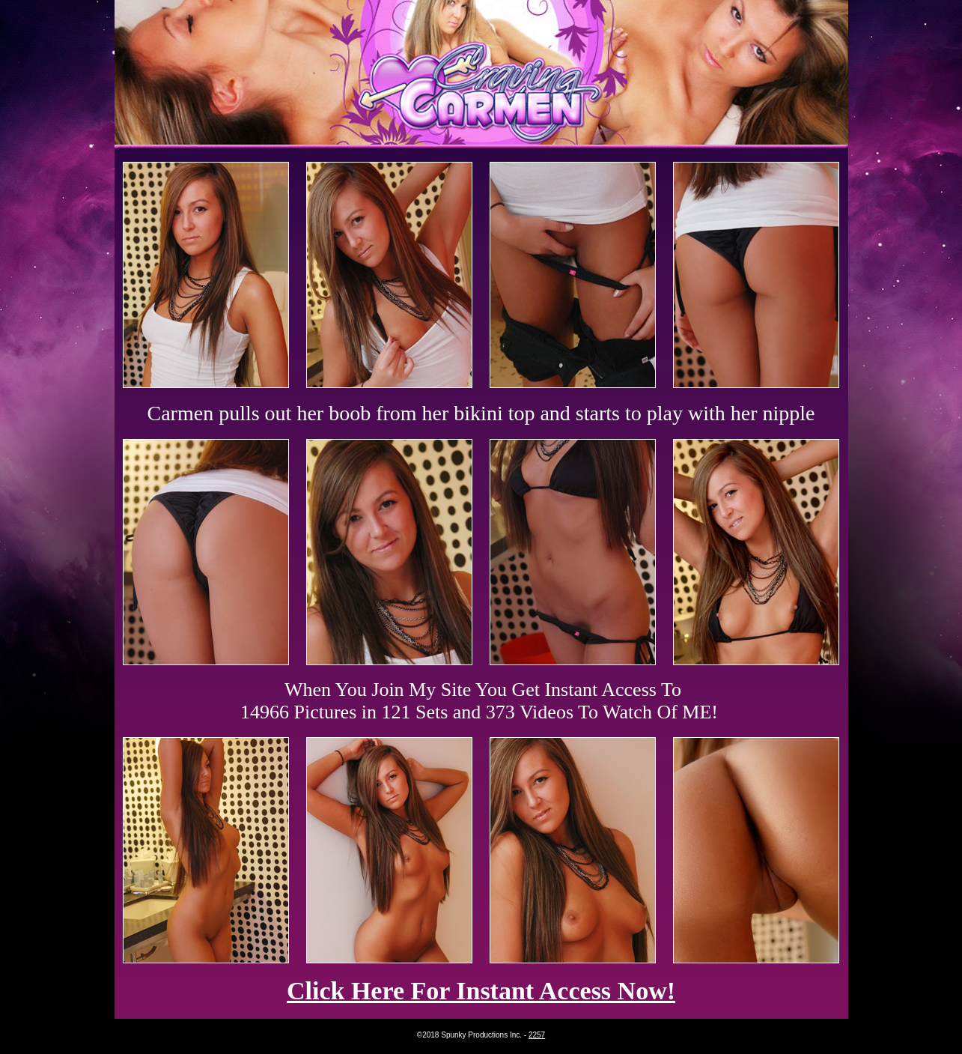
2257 (537, 1035)
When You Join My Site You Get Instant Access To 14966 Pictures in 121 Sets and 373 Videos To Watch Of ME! (479, 701)
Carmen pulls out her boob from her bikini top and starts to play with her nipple (481, 413)
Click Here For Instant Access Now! (481, 991)
